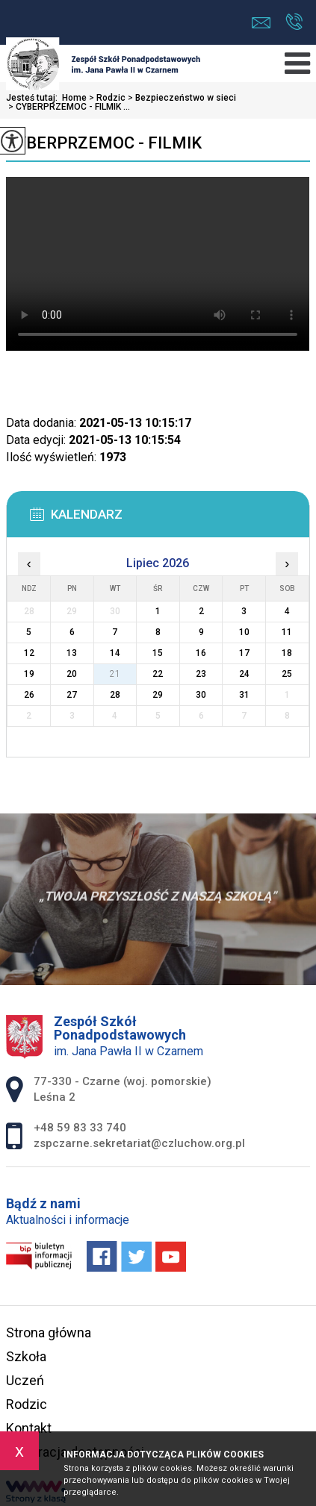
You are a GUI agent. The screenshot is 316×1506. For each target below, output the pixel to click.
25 (287, 674)
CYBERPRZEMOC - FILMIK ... (68, 106)
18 (287, 653)
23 (201, 674)
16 (201, 653)
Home (74, 97)
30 (201, 695)
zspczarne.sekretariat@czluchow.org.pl (261, 22)
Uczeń (25, 1380)
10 (244, 632)
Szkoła (26, 1356)
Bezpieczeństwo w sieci (181, 97)
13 (71, 653)
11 (287, 632)
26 (29, 695)
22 (157, 674)
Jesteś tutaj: (34, 97)
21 (115, 674)
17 (244, 653)
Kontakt (29, 1428)
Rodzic (106, 97)
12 (29, 653)
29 (157, 695)
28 (115, 695)
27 (71, 695)
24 (244, 674)
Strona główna (48, 1332)
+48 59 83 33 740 (294, 21)
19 (29, 674)
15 (157, 653)
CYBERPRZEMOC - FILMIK (104, 143)
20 (71, 674)
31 (244, 695)
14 (115, 653)
